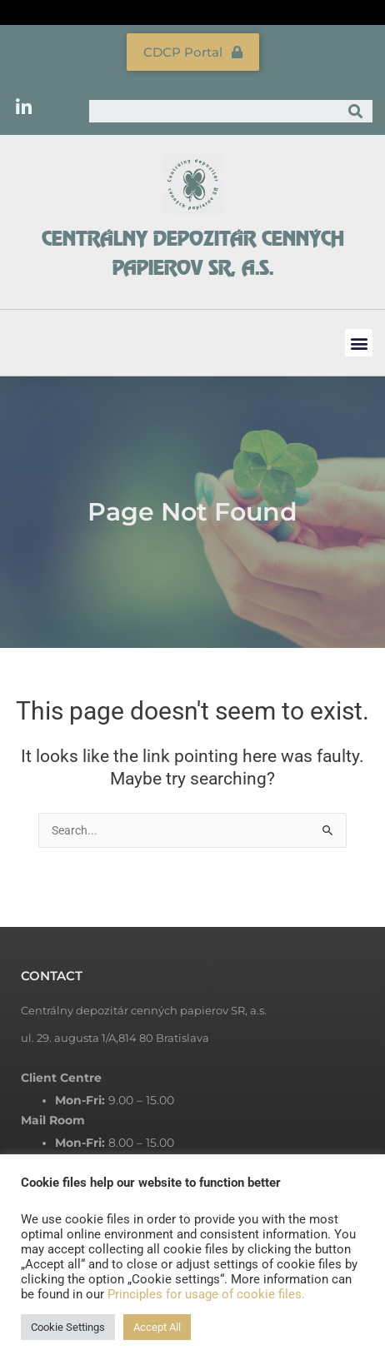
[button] (358, 342)
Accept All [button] (157, 1327)
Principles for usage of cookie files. (206, 1294)
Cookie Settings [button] (68, 1327)
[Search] (355, 111)
